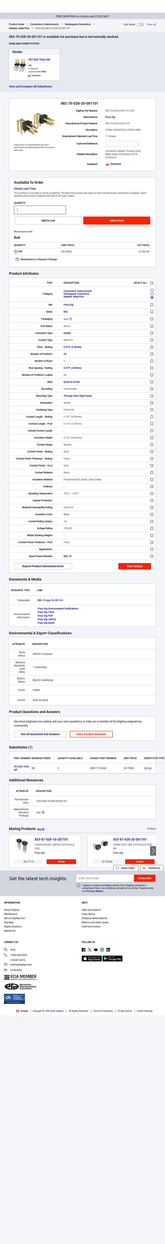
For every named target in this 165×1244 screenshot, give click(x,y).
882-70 (68, 556)
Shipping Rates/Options (94, 918)
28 (65, 354)
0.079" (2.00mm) (73, 347)
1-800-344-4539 (15, 955)
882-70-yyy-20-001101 (50, 600)
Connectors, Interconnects (44, 24)
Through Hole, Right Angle (78, 395)
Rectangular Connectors (78, 24)
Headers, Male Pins (19, 28)
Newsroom (10, 930)
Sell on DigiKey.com (14, 918)
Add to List (48, 220)
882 (66, 311)
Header (67, 333)
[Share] (151, 24)
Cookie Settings (145, 1011)
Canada (22, 1011)
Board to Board (72, 382)
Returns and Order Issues (95, 922)
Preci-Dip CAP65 (47, 619)
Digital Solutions (13, 926)
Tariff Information (91, 926)
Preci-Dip (110, 117)
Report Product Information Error (43, 566)
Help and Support (91, 909)
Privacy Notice (94, 891)
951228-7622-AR (39, 59)
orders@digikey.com (18, 965)
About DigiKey (11, 909)
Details (61, 861)
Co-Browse (13, 970)
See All (40, 829)
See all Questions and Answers (40, 734)
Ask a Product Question (91, 734)
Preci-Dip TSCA (46, 612)
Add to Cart (117, 220)
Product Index (16, 24)
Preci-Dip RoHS (46, 623)
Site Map (8, 922)
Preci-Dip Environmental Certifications (58, 608)
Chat (9, 950)
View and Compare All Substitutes (30, 86)
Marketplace (10, 914)
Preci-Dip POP (45, 615)
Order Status (88, 914)
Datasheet (113, 164)
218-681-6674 (14, 960)
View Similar (135, 566)
